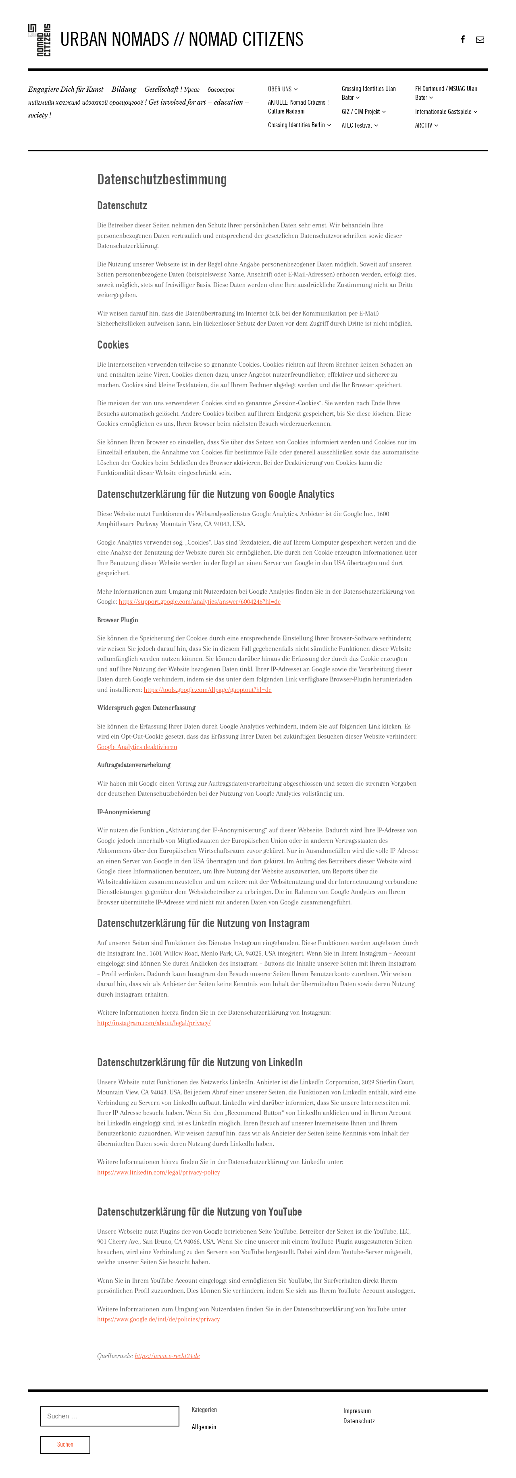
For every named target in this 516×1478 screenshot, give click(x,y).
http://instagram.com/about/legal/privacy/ (154, 1023)
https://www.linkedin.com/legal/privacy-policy (158, 1172)
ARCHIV (423, 125)
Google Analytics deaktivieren (137, 747)
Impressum (357, 1411)
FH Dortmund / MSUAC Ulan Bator (446, 93)
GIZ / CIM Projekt (361, 112)
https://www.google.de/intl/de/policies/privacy (158, 1319)
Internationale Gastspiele (443, 112)
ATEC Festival (357, 125)
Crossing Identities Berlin (296, 125)
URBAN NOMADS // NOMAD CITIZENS (182, 40)
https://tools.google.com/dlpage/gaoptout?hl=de (208, 690)
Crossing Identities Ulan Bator (369, 93)
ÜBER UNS (279, 89)
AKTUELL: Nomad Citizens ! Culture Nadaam (298, 107)
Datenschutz (359, 1421)
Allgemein (204, 1427)
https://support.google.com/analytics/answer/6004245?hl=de (200, 601)
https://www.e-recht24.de (167, 1356)
